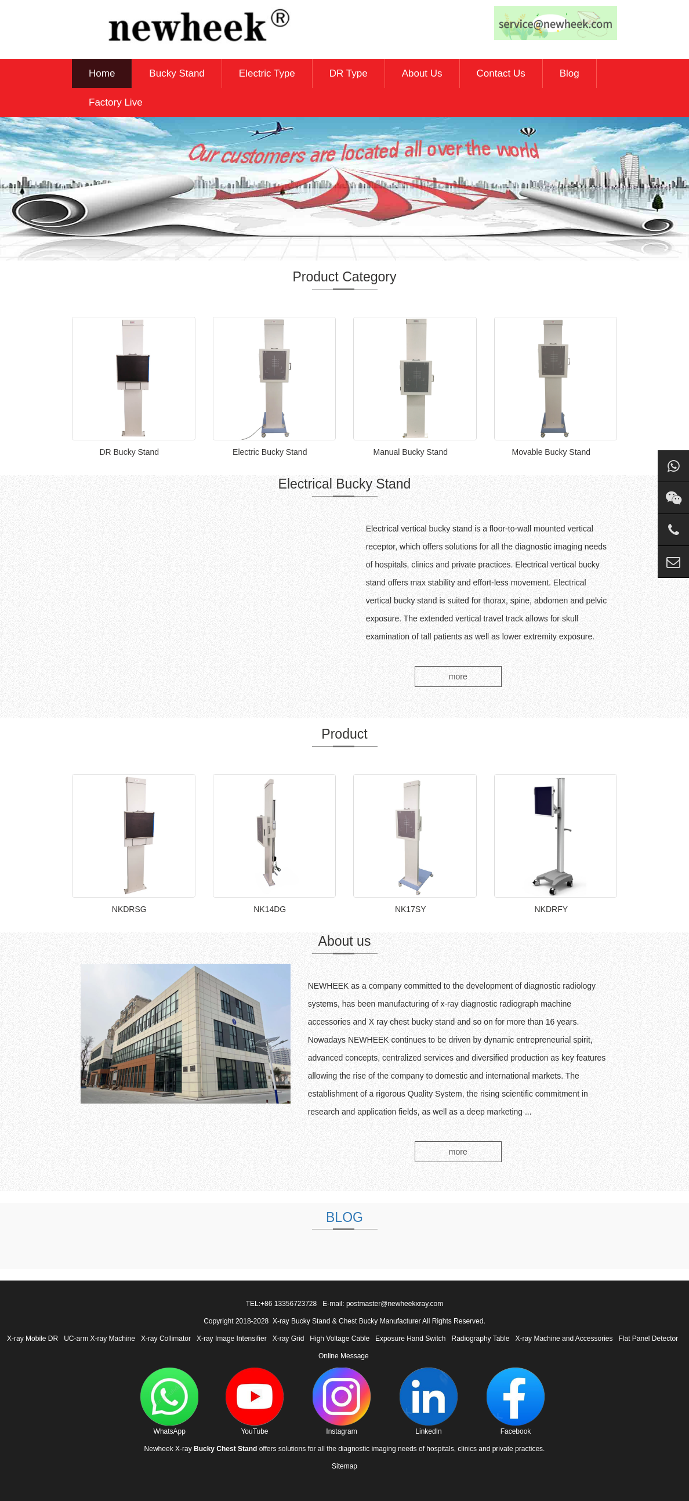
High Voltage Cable (339, 1338)
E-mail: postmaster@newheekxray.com (382, 1304)
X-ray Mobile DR (32, 1338)
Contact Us (501, 73)
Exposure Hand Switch (410, 1338)
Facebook (516, 1401)
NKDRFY (551, 909)
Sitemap (344, 1466)
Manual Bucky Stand (410, 452)
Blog (569, 73)
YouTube (255, 1401)
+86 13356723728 (288, 1304)
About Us (422, 73)
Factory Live (116, 102)
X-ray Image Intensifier (232, 1338)
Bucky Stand (176, 73)
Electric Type (267, 73)
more (458, 676)
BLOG (344, 1217)
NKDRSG (129, 909)
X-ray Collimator (166, 1338)
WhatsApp (169, 1401)
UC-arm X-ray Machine (99, 1338)
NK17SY (410, 909)
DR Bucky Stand (129, 452)
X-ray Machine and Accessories (563, 1338)
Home (102, 73)
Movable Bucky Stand (551, 452)
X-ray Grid (288, 1338)
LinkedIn (429, 1401)
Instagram (342, 1401)
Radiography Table (481, 1338)
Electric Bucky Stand (270, 452)
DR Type (348, 73)
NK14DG (269, 909)
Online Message (343, 1356)
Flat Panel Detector (649, 1338)
